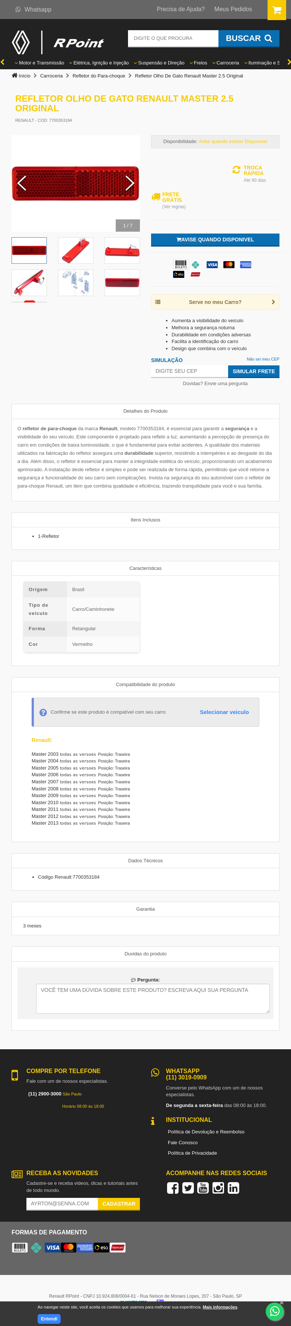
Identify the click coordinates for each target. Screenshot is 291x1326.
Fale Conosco (183, 1142)
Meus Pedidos (233, 9)
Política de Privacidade (192, 1153)
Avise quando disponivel (215, 239)
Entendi (49, 1319)
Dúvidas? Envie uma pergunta (215, 383)
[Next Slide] (130, 183)
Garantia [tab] (145, 909)
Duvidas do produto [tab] (146, 954)
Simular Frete (254, 371)
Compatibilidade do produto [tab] (145, 684)
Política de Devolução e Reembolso (206, 1132)
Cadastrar (118, 1204)
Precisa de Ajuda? (181, 9)
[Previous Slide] (22, 183)
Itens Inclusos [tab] (145, 520)
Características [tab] (145, 568)
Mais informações (220, 1307)
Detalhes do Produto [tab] (146, 411)
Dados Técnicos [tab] (145, 860)
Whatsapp (33, 9)
